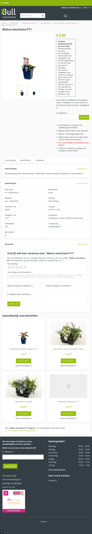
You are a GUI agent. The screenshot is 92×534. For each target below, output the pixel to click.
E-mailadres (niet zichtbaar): (19, 294)
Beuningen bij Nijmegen (12, 483)
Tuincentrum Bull (9, 476)
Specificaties (25, 160)
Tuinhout (43, 521)
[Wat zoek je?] (32, 15)
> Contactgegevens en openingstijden (20, 430)
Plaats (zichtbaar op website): (59, 285)
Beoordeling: (13, 264)
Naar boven (82, 168)
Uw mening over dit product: (19, 272)
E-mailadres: (62, 113)
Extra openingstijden (57, 469)
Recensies (40, 160)
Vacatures (52, 480)
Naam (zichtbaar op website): (20, 285)
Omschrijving (10, 160)
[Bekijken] (65, 16)
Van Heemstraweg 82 (11, 479)
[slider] (16, 267)
